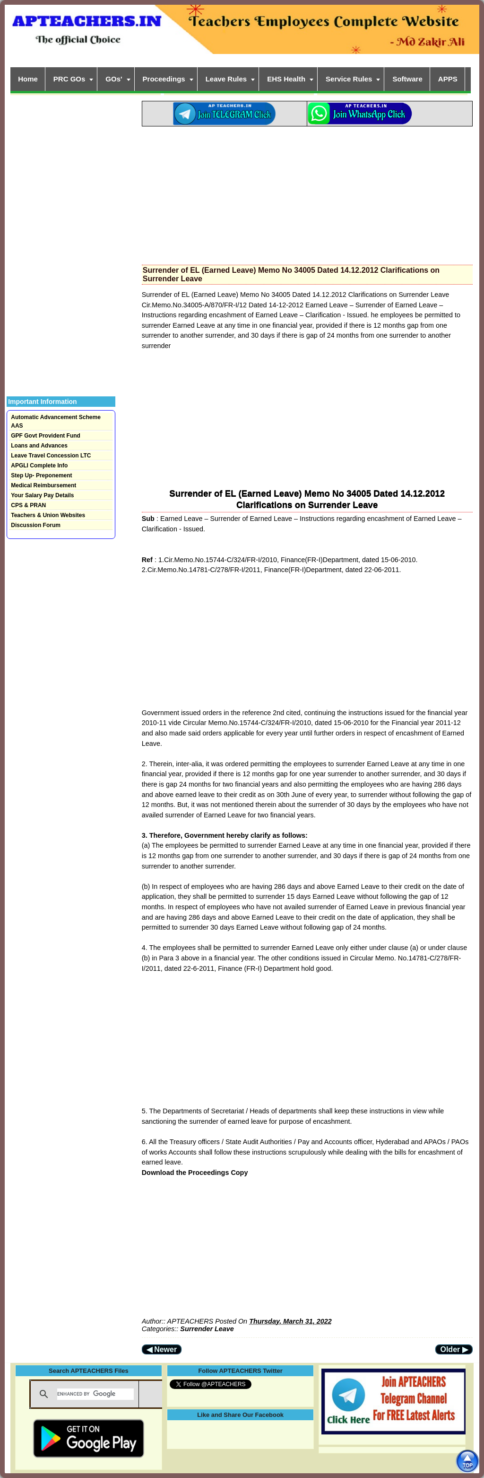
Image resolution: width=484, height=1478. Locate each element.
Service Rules (349, 79)
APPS (448, 79)
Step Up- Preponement (41, 475)
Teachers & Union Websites (48, 515)
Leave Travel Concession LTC (51, 455)
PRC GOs (69, 79)
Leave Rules (226, 79)
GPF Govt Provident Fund (45, 435)
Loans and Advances (39, 445)
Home (28, 79)
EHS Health (286, 79)
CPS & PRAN (28, 505)
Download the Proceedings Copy (195, 1172)
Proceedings (164, 79)
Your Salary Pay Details (42, 495)
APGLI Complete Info (39, 465)
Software (407, 79)
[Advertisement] (307, 192)
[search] (95, 1394)
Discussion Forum (35, 525)
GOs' (113, 79)
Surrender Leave (207, 1329)
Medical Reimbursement (43, 485)
